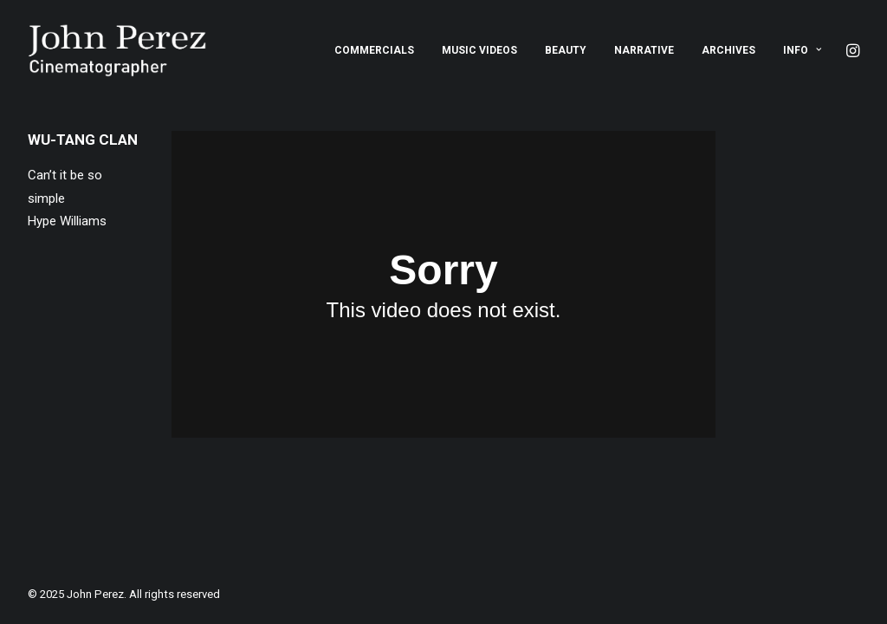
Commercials (374, 50)
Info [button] (802, 50)
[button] (851, 50)
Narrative (644, 50)
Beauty (565, 50)
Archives (728, 50)
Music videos (479, 50)
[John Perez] (117, 50)
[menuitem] (374, 50)
